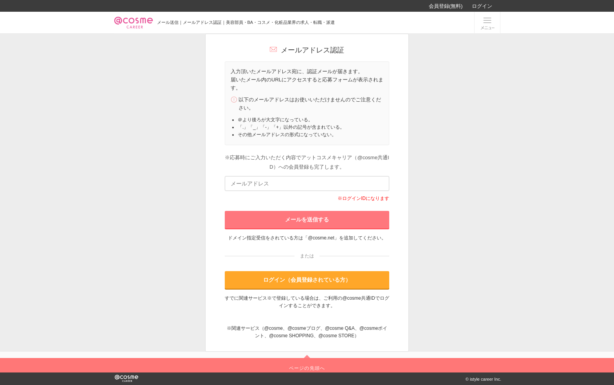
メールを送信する (307, 219)
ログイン (482, 6)
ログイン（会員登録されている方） (307, 280)
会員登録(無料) (446, 6)
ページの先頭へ (307, 368)
